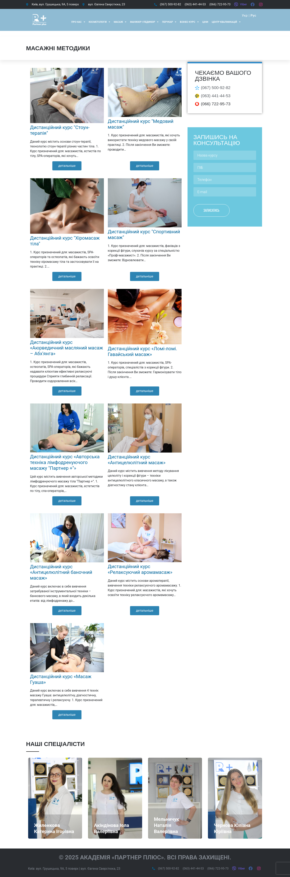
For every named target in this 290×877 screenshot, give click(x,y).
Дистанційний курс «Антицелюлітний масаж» (137, 459)
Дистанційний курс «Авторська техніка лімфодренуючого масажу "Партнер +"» (65, 462)
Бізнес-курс (189, 22)
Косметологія (99, 22)
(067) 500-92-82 (216, 87)
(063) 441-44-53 (216, 95)
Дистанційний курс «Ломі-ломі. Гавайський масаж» (142, 351)
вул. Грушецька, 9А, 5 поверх (57, 868)
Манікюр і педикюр (144, 22)
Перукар (169, 22)
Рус (253, 15)
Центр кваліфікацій (226, 22)
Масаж (120, 22)
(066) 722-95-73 (216, 104)
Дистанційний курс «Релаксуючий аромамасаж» (140, 569)
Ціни (205, 22)
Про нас (78, 22)
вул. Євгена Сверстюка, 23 (100, 868)
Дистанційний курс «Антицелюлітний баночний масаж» (61, 572)
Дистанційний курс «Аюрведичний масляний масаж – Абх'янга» (66, 348)
